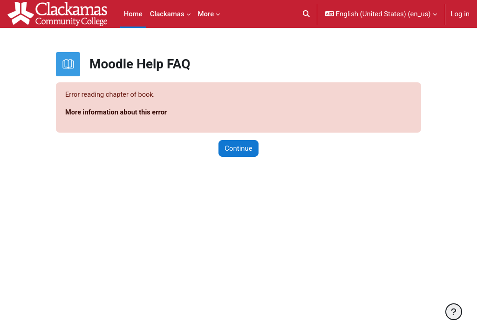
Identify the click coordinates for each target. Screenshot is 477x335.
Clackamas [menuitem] (167, 14)
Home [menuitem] (133, 14)
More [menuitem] (206, 14)
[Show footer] (453, 311)
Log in (460, 14)
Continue (238, 149)
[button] (306, 14)
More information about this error (117, 112)
